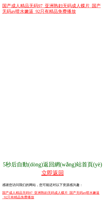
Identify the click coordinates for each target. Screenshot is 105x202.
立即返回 (52, 173)
